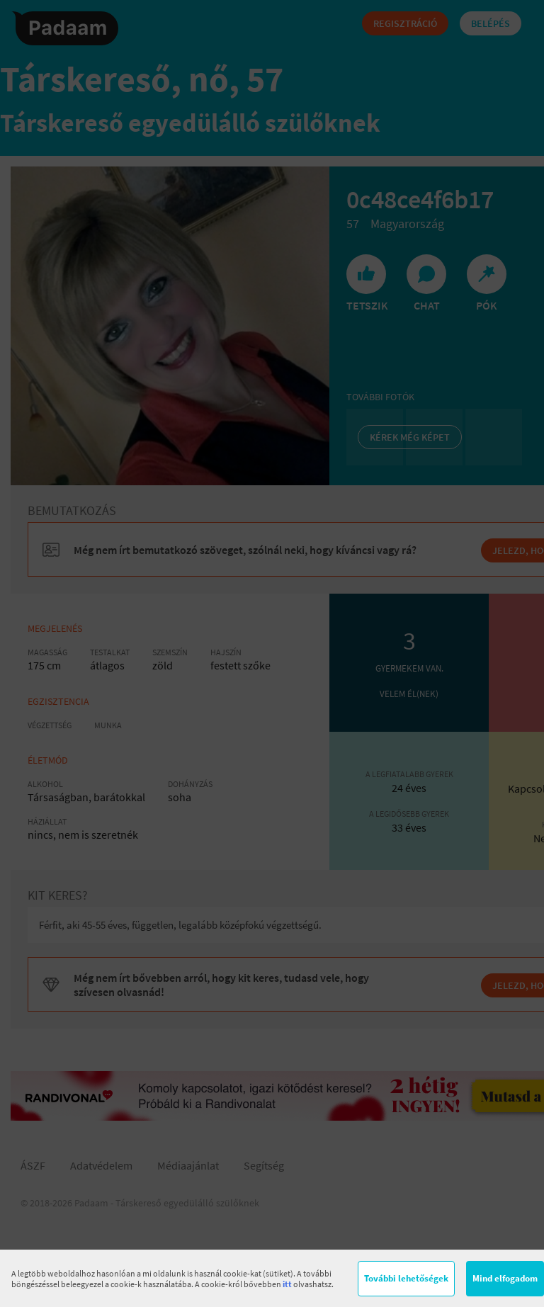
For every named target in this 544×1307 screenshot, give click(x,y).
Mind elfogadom (505, 1278)
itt (287, 1284)
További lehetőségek (406, 1278)
